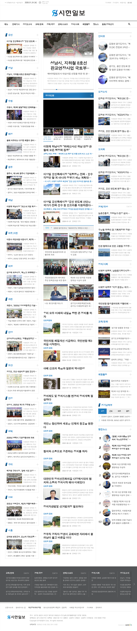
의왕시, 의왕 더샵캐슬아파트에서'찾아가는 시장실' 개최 (22, 288)
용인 (10, 34)
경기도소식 (27, 24)
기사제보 (108, 2)
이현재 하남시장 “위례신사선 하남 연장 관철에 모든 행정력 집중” (22, 225)
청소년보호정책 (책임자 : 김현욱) (55, 608)
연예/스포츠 (63, 24)
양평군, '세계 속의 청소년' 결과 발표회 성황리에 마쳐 (22, 523)
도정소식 (102, 91)
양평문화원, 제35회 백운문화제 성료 (20, 519)
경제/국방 (51, 24)
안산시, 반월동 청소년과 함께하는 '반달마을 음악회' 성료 (22, 552)
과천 (10, 299)
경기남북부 (106, 405)
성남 (10, 68)
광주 (10, 167)
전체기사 (15, 24)
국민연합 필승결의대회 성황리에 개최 (104, 592)
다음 (134, 584)
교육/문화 (39, 24)
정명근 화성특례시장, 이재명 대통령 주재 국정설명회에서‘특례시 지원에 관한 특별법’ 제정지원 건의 (22, 155)
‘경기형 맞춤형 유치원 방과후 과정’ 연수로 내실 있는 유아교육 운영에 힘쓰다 (18, 579)
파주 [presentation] (119, 411)
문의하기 (99, 608)
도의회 (101, 149)
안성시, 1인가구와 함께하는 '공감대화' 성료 (22, 423)
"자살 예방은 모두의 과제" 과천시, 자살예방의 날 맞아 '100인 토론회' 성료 (22, 321)
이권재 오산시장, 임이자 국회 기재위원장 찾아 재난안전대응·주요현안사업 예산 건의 (22, 387)
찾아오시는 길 (21, 608)
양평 (10, 497)
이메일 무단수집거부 (76, 608)
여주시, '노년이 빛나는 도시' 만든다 (20, 255)
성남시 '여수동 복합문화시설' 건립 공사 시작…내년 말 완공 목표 (22, 89)
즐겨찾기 (20, 2)
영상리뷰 (49, 95)
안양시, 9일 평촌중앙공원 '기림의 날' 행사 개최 (22, 354)
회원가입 (123, 2)
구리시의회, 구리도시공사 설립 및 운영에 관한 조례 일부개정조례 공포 (22, 486)
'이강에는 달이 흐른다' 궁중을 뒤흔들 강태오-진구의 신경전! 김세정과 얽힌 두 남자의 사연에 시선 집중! (75, 579)
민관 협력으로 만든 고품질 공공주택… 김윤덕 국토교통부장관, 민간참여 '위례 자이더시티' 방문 (46, 592)
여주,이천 (13, 233)
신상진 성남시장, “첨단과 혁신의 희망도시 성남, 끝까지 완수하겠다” (22, 93)
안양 (10, 332)
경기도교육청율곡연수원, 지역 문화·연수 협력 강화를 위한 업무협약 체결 (18, 586)
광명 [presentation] (127, 411)
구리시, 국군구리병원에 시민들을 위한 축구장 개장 (22, 489)
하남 (10, 200)
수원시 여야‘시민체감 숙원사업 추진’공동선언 (22, 122)
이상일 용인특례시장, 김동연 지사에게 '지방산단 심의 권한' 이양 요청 (22, 56)
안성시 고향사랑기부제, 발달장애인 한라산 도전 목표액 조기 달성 (22, 420)
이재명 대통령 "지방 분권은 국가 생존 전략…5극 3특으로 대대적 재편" (104, 586)
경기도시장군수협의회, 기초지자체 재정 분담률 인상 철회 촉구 (22, 189)
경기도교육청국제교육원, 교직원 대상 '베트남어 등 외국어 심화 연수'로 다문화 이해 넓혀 (18, 592)
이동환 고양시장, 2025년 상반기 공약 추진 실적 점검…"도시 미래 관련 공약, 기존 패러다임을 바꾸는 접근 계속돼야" (116, 420)
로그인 (129, 2)
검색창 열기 (129, 24)
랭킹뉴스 (102, 429)
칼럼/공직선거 (108, 24)
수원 (10, 101)
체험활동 (86, 24)
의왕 (10, 266)
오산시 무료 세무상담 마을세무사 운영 (21, 390)
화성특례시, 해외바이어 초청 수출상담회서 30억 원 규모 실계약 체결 (22, 159)
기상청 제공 (45, 3)
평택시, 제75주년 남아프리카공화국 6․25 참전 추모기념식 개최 (22, 456)
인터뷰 (101, 36)
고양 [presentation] (102, 411)
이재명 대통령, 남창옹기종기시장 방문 (104, 579)
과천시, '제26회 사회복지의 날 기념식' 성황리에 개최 (22, 324)
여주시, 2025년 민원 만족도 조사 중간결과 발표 (22, 258)
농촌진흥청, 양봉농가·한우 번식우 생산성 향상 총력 (45, 579)
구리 (10, 464)
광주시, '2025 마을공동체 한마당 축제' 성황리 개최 (22, 192)
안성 (10, 398)
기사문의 (116, 2)
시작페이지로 (10, 2)
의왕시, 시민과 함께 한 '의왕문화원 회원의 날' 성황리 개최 (22, 291)
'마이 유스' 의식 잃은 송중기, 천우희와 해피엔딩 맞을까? (74, 586)
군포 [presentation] (110, 411)
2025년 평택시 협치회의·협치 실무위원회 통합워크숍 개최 (22, 453)
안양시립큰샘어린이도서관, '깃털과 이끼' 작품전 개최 (22, 357)
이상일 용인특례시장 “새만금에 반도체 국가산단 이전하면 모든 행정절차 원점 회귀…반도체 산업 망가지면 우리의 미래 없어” (22, 60)
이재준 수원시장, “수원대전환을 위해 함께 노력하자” (22, 126)
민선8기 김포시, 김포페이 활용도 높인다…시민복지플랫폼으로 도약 (116, 417)
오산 (10, 365)
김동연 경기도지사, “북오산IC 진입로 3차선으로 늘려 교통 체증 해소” (72, 227)
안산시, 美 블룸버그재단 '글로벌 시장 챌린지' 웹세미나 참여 (22, 556)
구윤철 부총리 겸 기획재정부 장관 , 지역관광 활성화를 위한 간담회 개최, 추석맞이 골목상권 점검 (46, 586)
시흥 (10, 530)
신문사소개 (9, 608)
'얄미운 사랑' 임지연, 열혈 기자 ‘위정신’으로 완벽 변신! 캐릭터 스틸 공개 (75, 592)
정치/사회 (75, 24)
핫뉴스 (95, 24)
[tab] (102, 411)
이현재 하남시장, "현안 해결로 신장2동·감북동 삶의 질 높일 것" (22, 222)
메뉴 (6, 24)
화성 (10, 134)
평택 (10, 431)
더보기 (26, 573)
